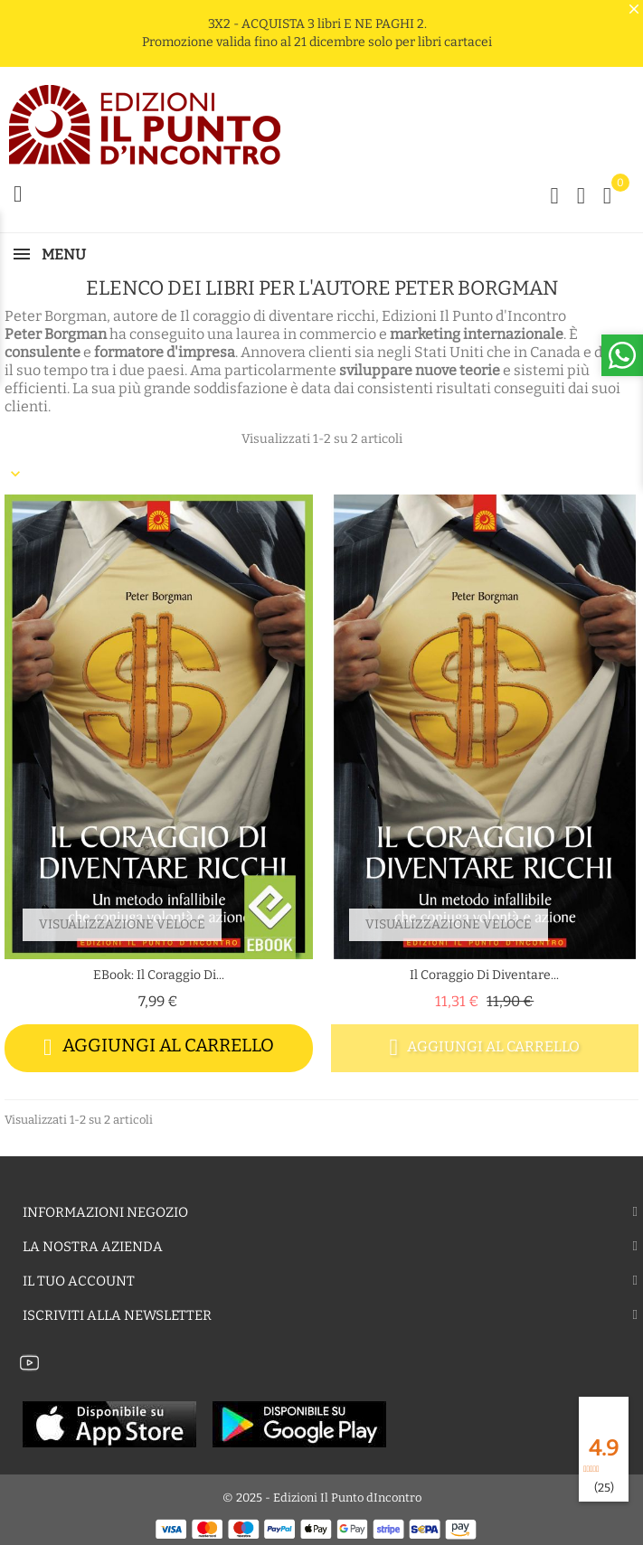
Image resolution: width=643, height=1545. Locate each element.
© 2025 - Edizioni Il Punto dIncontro (321, 1497)
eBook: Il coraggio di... (158, 975)
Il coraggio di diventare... (484, 975)
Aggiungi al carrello (158, 1047)
